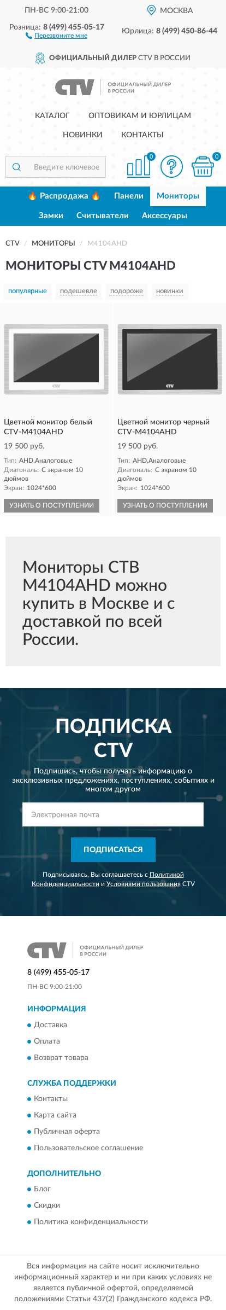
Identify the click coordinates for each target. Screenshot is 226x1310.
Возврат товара (61, 1058)
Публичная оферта (67, 1132)
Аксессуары (164, 216)
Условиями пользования (143, 884)
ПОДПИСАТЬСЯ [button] (113, 850)
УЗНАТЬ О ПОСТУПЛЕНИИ (51, 505)
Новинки (83, 135)
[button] (56, 35)
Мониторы (178, 196)
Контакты (142, 135)
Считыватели (102, 216)
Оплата (47, 1041)
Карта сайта (55, 1115)
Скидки (47, 1206)
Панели (129, 196)
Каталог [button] (52, 116)
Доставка (50, 1025)
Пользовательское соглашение (88, 1148)
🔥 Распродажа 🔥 (64, 196)
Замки (51, 216)
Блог (42, 1189)
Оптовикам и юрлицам (139, 116)
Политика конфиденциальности (91, 1222)
